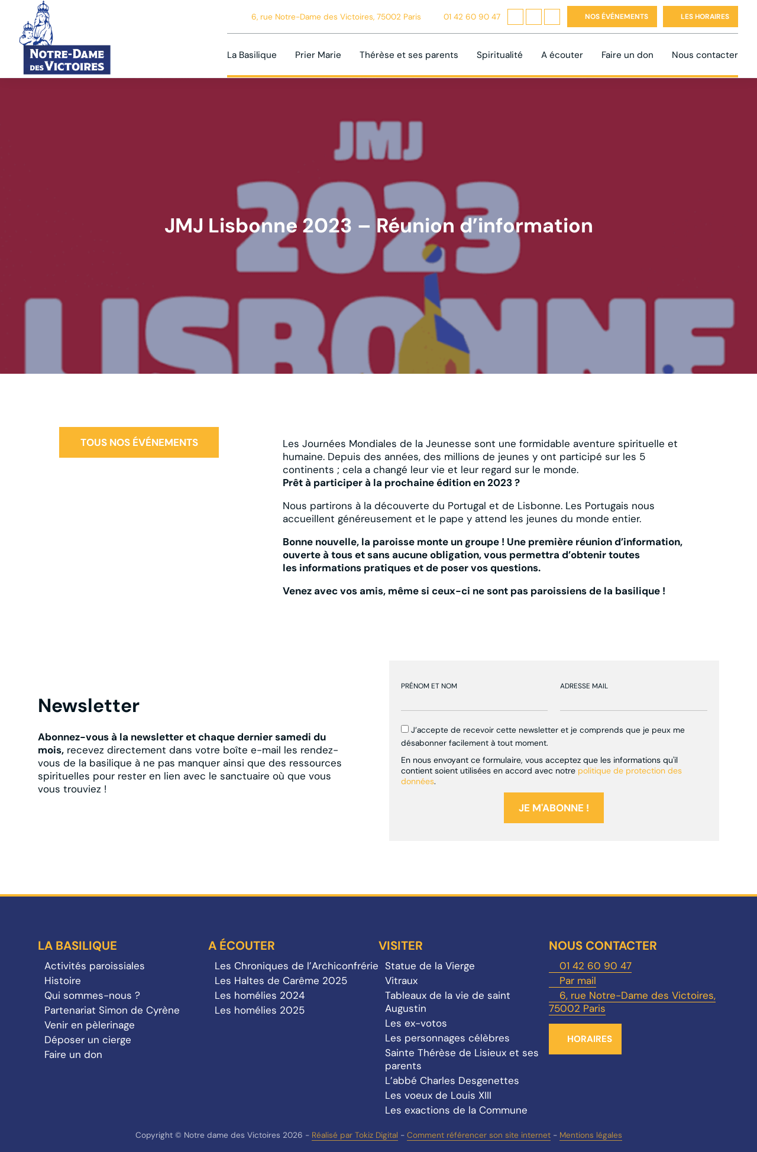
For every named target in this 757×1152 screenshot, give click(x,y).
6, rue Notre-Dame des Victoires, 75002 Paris (336, 17)
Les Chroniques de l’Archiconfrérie (296, 965)
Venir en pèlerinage (89, 1024)
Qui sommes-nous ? (92, 995)
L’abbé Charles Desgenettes (452, 1080)
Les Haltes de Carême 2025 (281, 980)
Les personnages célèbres (447, 1037)
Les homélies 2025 (260, 1010)
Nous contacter (705, 55)
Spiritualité (500, 55)
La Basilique (252, 55)
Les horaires (705, 16)
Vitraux (401, 980)
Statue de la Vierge (430, 965)
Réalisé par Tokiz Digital (355, 1135)
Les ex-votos (416, 1023)
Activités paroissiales (94, 965)
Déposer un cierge (87, 1039)
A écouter (562, 55)
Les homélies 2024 (260, 995)
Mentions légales (590, 1135)
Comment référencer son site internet (479, 1135)
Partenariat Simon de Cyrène (112, 1010)
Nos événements (616, 16)
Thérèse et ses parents (409, 55)
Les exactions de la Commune (456, 1110)
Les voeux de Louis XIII (438, 1095)
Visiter (400, 945)
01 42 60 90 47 (472, 17)
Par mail (577, 980)
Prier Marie (318, 55)
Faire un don (627, 55)
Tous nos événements (139, 442)
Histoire (62, 980)
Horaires (589, 1039)
